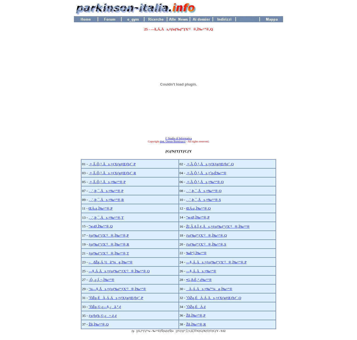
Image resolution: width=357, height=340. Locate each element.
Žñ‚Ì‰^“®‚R (196, 324)
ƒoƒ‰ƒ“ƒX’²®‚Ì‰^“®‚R (109, 244)
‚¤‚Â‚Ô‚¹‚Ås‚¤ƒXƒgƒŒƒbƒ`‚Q (210, 164)
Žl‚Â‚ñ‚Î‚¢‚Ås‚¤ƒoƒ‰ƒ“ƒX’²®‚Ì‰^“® (217, 226)
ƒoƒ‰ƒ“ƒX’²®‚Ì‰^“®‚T (109, 253)
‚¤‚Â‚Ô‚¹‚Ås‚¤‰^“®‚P (107, 182)
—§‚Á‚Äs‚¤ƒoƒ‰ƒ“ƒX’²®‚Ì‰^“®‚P (216, 262)
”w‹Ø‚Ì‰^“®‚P (197, 217)
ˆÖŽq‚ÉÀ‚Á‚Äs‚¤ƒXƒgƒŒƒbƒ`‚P (116, 298)
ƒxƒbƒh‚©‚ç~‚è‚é (103, 316)
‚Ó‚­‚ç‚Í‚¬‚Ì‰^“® (101, 280)
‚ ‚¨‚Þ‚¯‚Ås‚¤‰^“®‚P (106, 191)
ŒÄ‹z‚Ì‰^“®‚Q (198, 208)
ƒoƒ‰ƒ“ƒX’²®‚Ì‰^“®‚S (206, 244)
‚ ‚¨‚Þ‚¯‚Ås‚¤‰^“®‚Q (203, 191)
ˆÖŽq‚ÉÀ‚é (196, 307)
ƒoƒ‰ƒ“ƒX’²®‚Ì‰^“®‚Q (206, 235)
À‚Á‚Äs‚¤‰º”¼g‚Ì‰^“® (209, 289)
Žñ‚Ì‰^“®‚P (195, 315)
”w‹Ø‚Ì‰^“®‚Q (101, 226)
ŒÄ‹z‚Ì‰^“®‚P (100, 208)
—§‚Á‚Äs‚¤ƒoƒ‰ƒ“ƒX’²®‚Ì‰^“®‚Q (119, 271)
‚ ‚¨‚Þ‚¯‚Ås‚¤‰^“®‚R (106, 200)
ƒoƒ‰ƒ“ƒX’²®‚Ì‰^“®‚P (109, 235)
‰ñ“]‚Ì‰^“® (196, 253)
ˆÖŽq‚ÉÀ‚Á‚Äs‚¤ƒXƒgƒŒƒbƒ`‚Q (213, 298)
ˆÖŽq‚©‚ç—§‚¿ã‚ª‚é (105, 307)
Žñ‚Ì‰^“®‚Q (99, 324)
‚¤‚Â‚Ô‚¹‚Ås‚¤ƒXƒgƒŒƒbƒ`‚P (112, 164)
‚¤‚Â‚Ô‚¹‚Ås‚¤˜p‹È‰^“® (206, 173)
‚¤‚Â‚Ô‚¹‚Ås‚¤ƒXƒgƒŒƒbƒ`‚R (112, 173)
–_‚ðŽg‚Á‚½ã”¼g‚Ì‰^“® (110, 262)
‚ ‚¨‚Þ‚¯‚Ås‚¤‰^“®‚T (106, 217)
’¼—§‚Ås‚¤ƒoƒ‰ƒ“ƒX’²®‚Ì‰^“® (117, 289)
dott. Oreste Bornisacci (172, 141)
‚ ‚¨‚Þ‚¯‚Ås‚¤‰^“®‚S (203, 200)
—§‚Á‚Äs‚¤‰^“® (201, 271)
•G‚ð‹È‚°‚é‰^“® (198, 280)
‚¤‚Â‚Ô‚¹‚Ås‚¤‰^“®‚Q (205, 182)
